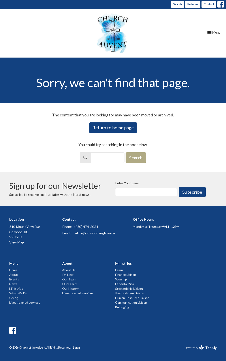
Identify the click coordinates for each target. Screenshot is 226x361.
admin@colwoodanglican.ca (94, 233)
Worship (121, 279)
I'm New (67, 274)
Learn (119, 270)
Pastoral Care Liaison (129, 293)
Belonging (122, 307)
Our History (70, 288)
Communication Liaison (131, 302)
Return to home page (113, 127)
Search (177, 4)
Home (13, 270)
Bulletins (192, 4)
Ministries (16, 288)
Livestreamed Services (77, 293)
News (13, 284)
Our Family (69, 284)
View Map (16, 242)
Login (76, 347)
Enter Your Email (127, 183)
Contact (209, 4)
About (13, 274)
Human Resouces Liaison (132, 298)
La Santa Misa (124, 284)
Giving (13, 298)
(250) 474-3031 (86, 227)
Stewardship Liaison (129, 288)
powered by (201, 348)
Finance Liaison (125, 274)
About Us (68, 270)
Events (14, 279)
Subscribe (192, 192)
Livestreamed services (24, 302)
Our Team (69, 279)
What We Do (18, 293)
